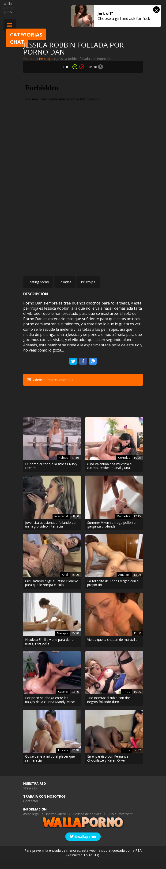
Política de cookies (87, 823)
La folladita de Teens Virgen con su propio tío (113, 593)
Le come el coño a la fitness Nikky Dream (51, 476)
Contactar (30, 811)
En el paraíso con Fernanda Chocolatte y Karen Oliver (107, 768)
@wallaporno (83, 846)
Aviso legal (31, 823)
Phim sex (30, 798)
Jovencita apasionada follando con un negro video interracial (51, 534)
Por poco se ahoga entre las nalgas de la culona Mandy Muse (50, 710)
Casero (63, 701)
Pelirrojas (46, 58)
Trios (126, 701)
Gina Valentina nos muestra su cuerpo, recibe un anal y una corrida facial (110, 476)
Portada (29, 58)
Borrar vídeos (56, 823)
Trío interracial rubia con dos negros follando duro (109, 710)
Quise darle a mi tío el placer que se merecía (50, 768)
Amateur (124, 584)
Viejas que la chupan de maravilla (112, 649)
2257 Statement (120, 823)
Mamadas (123, 526)
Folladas (65, 282)
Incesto (63, 760)
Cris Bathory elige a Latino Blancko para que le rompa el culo (51, 593)
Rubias (63, 467)
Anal (65, 584)
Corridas (124, 467)
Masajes (62, 643)
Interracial (61, 526)
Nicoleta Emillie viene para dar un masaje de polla (50, 651)
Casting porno (38, 282)
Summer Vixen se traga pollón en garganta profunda (112, 534)
